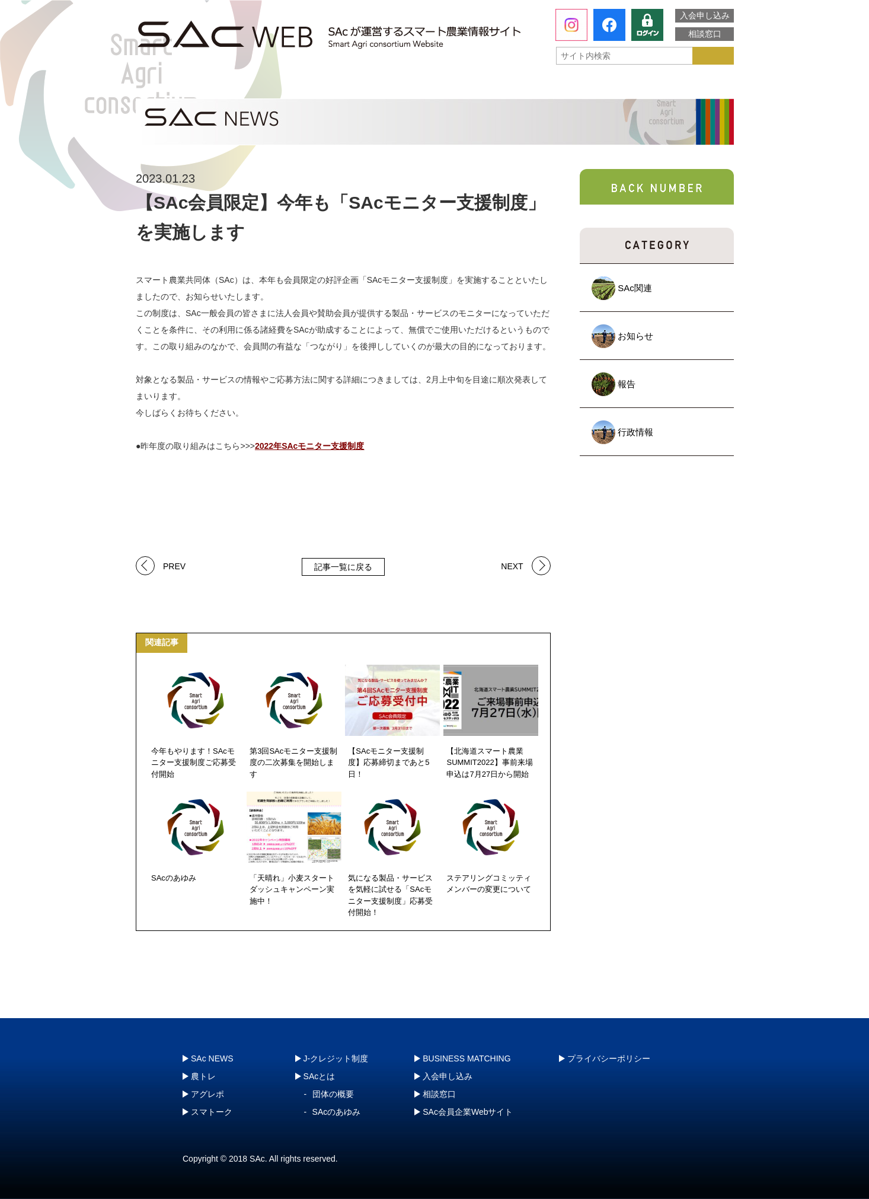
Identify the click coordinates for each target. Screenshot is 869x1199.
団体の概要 (333, 1094)
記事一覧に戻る (343, 567)
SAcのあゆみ (336, 1112)
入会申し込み (705, 15)
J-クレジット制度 (670, 85)
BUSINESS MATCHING (466, 1058)
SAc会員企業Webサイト (468, 1112)
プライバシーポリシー (608, 1058)
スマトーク (556, 86)
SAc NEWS (212, 1058)
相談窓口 (704, 34)
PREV (174, 565)
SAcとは (191, 86)
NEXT (512, 565)
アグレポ (436, 86)
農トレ (316, 86)
